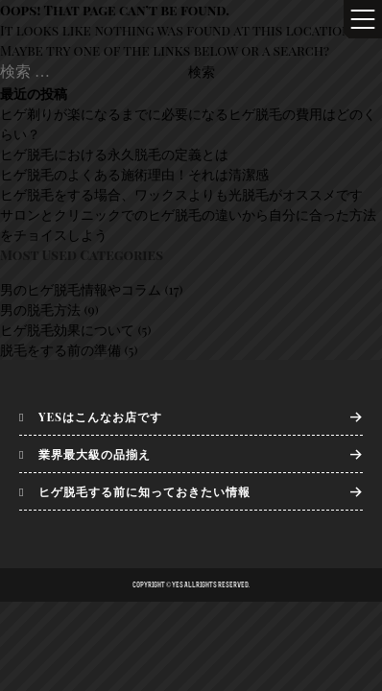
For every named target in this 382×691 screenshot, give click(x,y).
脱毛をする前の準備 (60, 350)
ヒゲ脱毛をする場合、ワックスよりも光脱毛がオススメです (181, 194)
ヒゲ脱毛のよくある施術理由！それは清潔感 (134, 174)
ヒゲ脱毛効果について (67, 330)
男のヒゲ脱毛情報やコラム (80, 289)
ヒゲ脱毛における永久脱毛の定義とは (114, 154)
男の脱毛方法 (40, 309)
